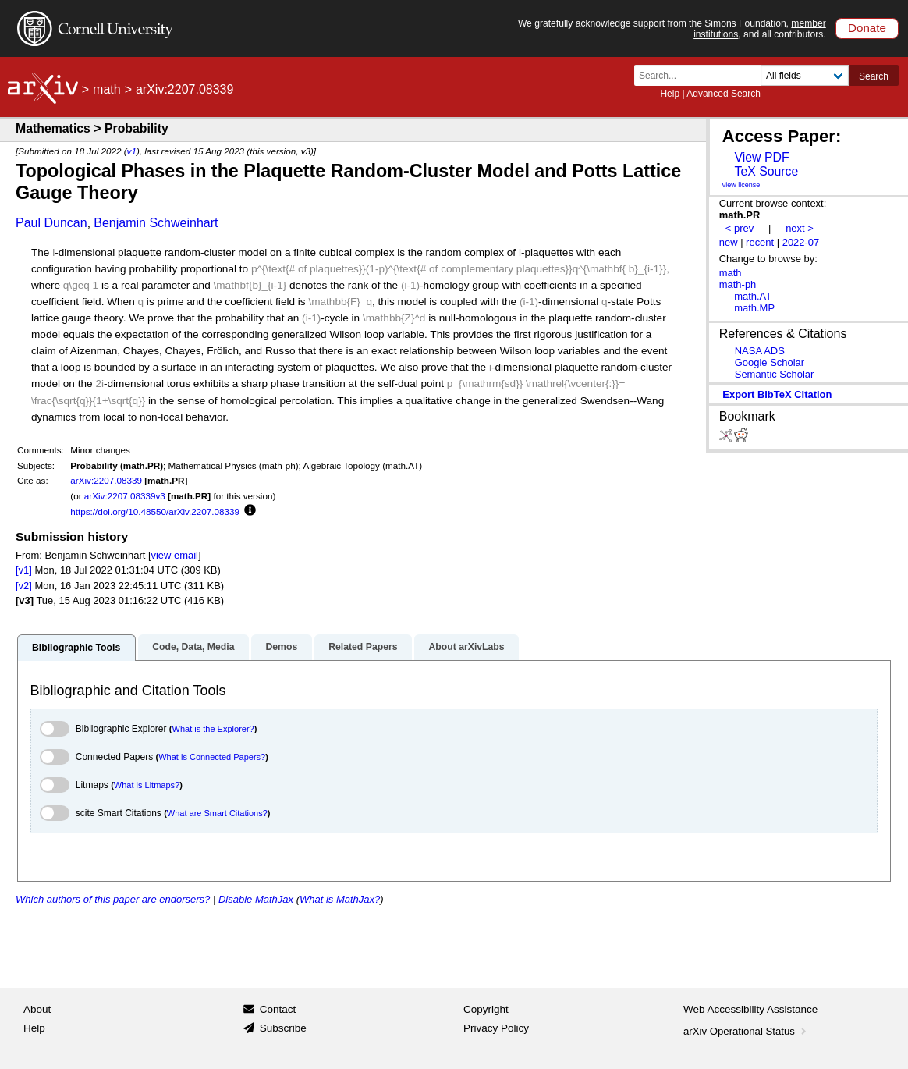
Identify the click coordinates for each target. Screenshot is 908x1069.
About (37, 1009)
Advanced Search (723, 93)
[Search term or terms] (702, 75)
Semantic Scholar (774, 374)
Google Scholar (769, 362)
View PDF (761, 157)
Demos (281, 646)
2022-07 (801, 242)
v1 (132, 151)
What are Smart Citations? (217, 813)
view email (174, 555)
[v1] (24, 570)
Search (873, 76)
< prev (739, 228)
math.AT (752, 296)
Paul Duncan (51, 222)
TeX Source (766, 171)
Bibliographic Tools (76, 647)
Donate (867, 27)
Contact (278, 1009)
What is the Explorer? (213, 728)
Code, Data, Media (193, 646)
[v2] (24, 585)
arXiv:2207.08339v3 (124, 496)
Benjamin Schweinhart (156, 222)
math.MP (754, 308)
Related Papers (362, 646)
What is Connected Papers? (211, 757)
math (107, 89)
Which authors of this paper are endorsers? (113, 899)
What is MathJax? (340, 899)
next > (800, 228)
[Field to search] (805, 75)
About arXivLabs (466, 646)
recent (760, 242)
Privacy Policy (496, 1028)
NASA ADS (760, 351)
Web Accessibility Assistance (750, 1009)
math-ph (738, 284)
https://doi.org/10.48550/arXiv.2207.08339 (154, 511)
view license (741, 185)
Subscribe (283, 1028)
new (728, 242)
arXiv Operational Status (746, 1031)
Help (669, 93)
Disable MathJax (255, 899)
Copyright (486, 1009)
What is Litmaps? (146, 785)
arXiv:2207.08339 (106, 480)
